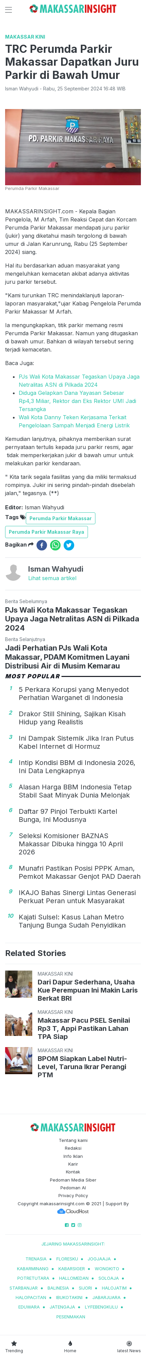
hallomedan (74, 1278)
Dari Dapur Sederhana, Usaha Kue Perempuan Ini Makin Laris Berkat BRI (88, 990)
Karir (73, 1164)
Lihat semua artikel (52, 578)
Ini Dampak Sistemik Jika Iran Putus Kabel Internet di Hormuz (76, 742)
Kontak (73, 1171)
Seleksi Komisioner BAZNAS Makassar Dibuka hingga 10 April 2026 (71, 844)
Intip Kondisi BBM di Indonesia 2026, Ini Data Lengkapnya (77, 767)
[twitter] (68, 545)
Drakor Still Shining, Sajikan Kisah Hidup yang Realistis (72, 718)
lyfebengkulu (101, 1307)
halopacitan (31, 1297)
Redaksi (73, 1148)
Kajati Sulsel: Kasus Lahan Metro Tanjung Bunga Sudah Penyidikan (72, 921)
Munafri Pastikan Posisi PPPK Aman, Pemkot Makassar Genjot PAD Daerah (80, 872)
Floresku (67, 1258)
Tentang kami (73, 1140)
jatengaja (62, 1307)
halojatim (114, 1288)
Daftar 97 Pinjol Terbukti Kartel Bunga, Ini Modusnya (68, 815)
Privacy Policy (73, 1195)
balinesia (58, 1288)
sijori (85, 1288)
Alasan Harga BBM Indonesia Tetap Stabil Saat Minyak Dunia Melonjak (75, 791)
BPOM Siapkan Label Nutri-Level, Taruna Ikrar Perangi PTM (82, 1067)
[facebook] (41, 545)
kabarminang (33, 1268)
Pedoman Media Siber (73, 1180)
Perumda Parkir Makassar (61, 518)
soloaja (108, 1278)
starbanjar (24, 1288)
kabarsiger (71, 1268)
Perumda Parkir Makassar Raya (46, 532)
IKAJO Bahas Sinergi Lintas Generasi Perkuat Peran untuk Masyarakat (77, 897)
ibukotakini (69, 1297)
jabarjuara (106, 1297)
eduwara (29, 1307)
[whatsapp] (55, 545)
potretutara (33, 1278)
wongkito (107, 1268)
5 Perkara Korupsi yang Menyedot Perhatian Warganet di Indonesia (74, 693)
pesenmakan (70, 1316)
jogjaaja (99, 1258)
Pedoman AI (73, 1187)
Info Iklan (73, 1156)
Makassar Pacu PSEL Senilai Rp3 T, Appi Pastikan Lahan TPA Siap (84, 1028)
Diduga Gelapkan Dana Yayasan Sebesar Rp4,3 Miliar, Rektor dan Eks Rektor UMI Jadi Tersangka (77, 400)
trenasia (36, 1258)
